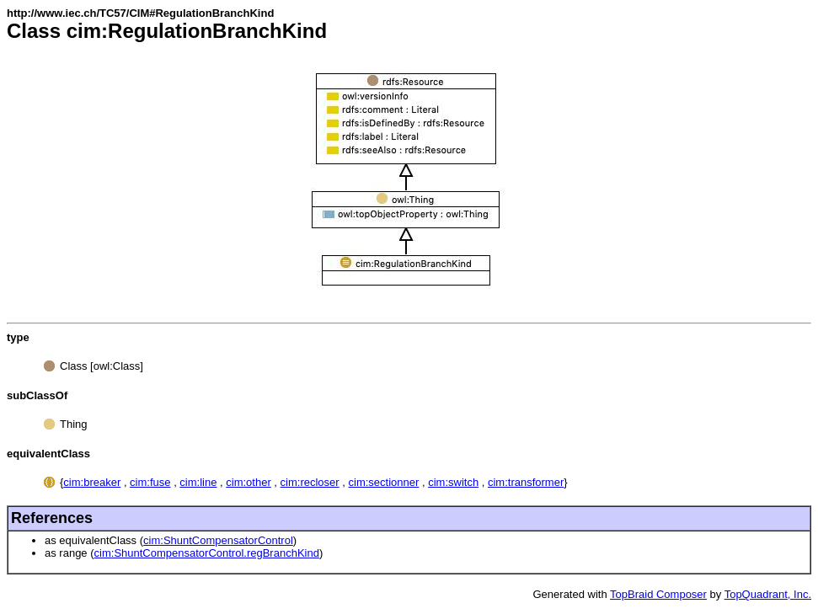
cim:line (198, 482)
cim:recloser (310, 482)
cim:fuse (150, 482)
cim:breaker (91, 482)
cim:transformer (526, 482)
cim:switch (453, 482)
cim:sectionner (384, 482)
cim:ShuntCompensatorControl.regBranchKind (206, 553)
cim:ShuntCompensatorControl (218, 540)
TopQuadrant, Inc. (767, 594)
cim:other (248, 482)
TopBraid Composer (658, 594)
